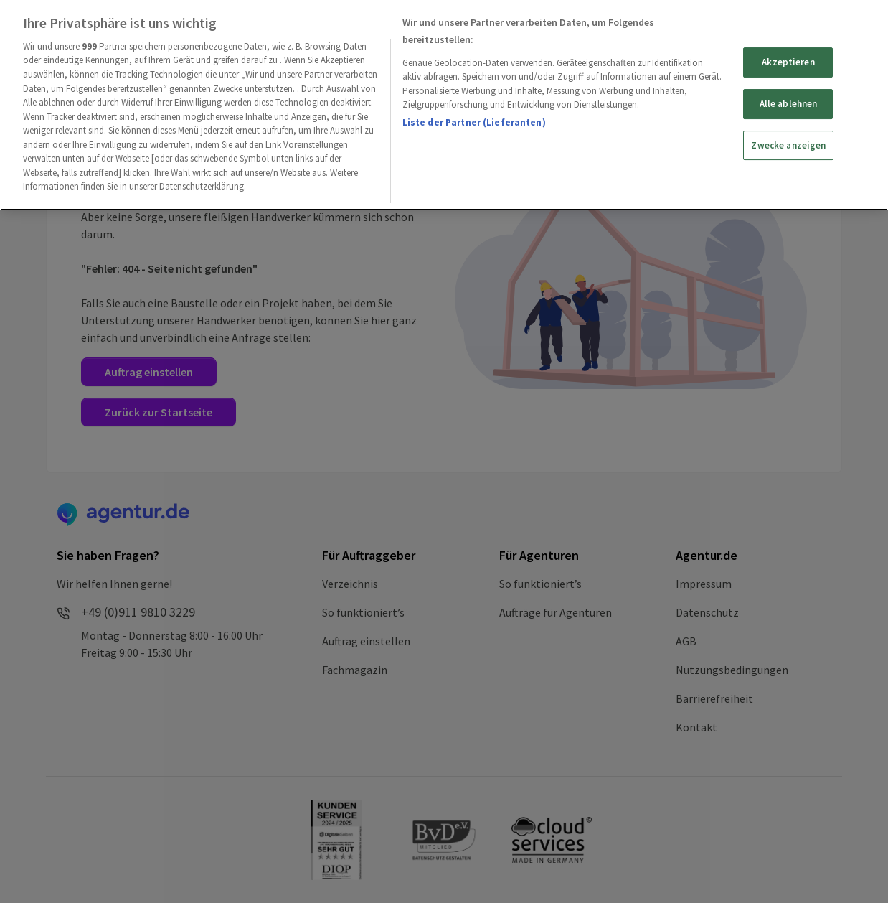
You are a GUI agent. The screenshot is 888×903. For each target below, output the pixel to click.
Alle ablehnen (789, 104)
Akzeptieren (788, 62)
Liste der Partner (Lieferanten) (474, 122)
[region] (444, 105)
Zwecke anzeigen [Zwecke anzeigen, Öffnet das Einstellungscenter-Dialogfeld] (788, 145)
